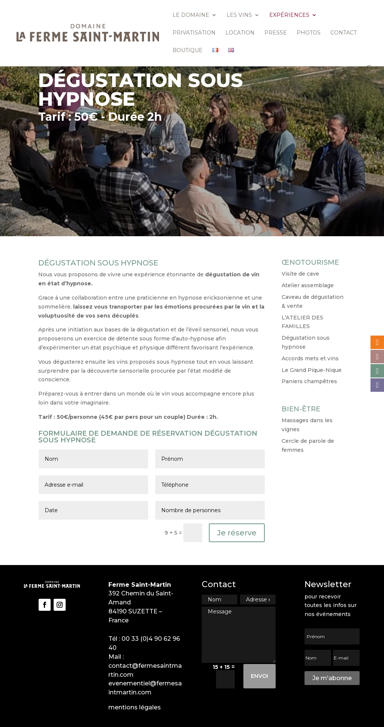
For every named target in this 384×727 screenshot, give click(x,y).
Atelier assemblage (308, 285)
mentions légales (134, 707)
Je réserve (236, 532)
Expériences (289, 15)
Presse (275, 33)
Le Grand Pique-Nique (312, 370)
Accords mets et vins (310, 358)
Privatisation (194, 33)
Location (240, 33)
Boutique (187, 51)
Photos (309, 33)
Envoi (259, 676)
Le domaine (190, 15)
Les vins (239, 15)
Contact (343, 33)
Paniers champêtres (309, 381)
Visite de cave (300, 273)
